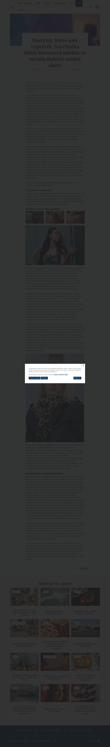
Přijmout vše (77, 378)
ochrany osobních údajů (61, 374)
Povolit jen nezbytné (34, 378)
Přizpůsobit (44, 378)
